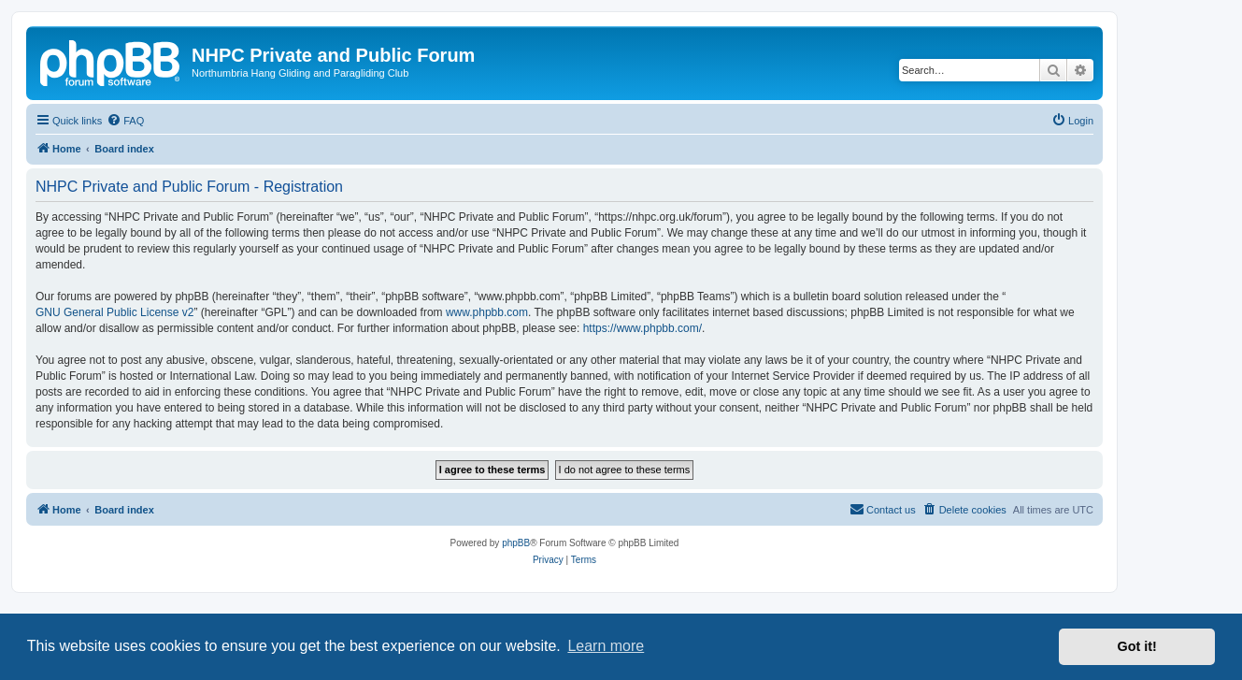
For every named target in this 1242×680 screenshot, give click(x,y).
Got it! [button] (1137, 646)
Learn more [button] (605, 646)
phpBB (516, 543)
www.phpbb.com (487, 312)
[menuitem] (125, 120)
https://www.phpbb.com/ (642, 328)
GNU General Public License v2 (114, 312)
